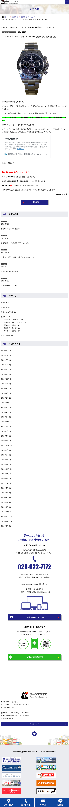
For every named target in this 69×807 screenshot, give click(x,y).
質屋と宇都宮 (5, 335)
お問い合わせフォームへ (35, 617)
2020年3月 (4, 497)
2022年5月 (4, 431)
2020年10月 (5, 474)
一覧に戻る (35, 202)
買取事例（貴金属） (11, 328)
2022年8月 (4, 426)
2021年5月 (4, 455)
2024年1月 (4, 398)
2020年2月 (4, 502)
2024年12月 (5, 379)
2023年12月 (5, 403)
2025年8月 (4, 355)
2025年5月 (4, 365)
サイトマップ (34, 724)
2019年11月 (5, 516)
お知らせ (4, 302)
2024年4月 (4, 393)
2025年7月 (4, 360)
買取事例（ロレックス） (12, 319)
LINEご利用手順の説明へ (35, 657)
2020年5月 (4, 488)
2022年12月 (5, 422)
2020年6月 (4, 483)
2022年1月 (4, 440)
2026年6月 (4, 350)
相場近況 (4, 307)
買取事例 (4, 317)
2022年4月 (4, 436)
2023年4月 (4, 412)
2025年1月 (4, 374)
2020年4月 (4, 493)
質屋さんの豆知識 (7, 312)
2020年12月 (5, 469)
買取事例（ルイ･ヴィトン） (13, 322)
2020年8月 (4, 478)
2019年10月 (5, 521)
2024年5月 (4, 388)
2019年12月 (5, 512)
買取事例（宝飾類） (11, 325)
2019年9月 (4, 526)
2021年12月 (5, 445)
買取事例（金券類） (11, 331)
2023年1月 (4, 417)
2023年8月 (4, 407)
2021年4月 (4, 460)
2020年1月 (4, 507)
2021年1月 (4, 464)
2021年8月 (4, 450)
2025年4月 (4, 369)
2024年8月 (4, 384)
